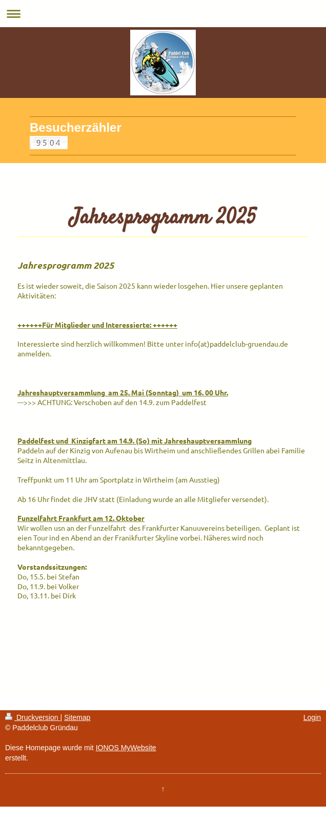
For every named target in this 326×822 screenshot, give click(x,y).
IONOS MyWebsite (126, 748)
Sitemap (77, 717)
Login (312, 717)
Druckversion (32, 717)
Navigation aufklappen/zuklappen (163, 14)
